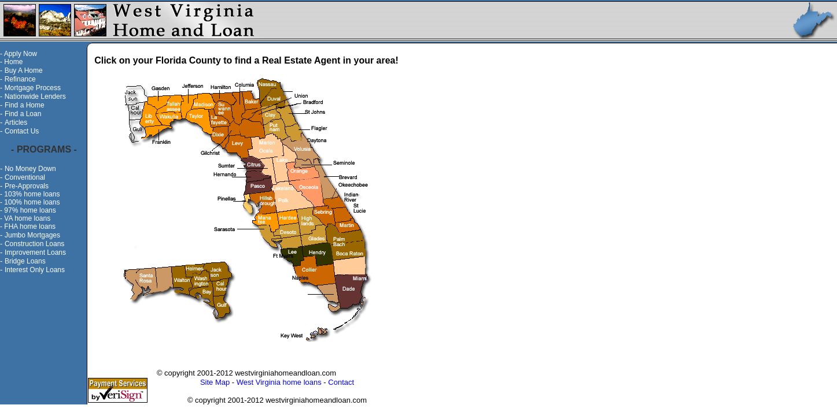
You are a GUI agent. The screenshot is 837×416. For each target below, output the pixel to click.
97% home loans (30, 210)
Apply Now (20, 54)
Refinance (20, 79)
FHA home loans (30, 226)
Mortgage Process (33, 88)
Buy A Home (24, 70)
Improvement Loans (35, 252)
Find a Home (25, 105)
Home (13, 62)
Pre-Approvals (27, 186)
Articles (16, 122)
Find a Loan (23, 114)
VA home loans (27, 218)
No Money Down (30, 169)
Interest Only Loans (35, 270)
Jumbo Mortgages (32, 235)
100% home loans (32, 202)
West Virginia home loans (279, 382)
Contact (341, 382)
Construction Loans (34, 244)
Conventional (25, 177)
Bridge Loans (25, 261)
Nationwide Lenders (35, 96)
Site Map (215, 382)
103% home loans (32, 194)
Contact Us (22, 131)
